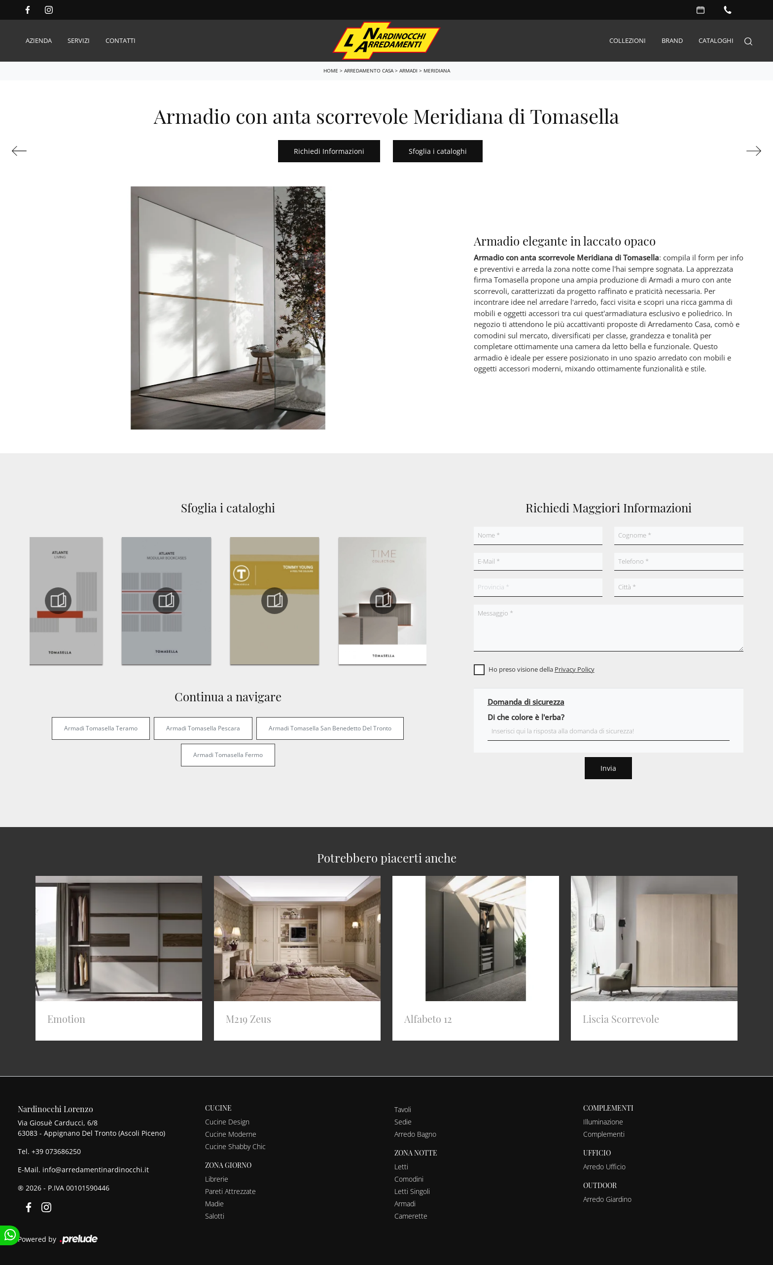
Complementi (604, 1134)
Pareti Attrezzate (230, 1191)
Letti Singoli (412, 1191)
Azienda (39, 40)
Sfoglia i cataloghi (438, 151)
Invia (608, 768)
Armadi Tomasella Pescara (203, 728)
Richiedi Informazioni (329, 151)
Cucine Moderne (230, 1134)
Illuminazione (603, 1121)
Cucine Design (227, 1121)
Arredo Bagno (415, 1134)
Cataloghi (716, 40)
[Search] (748, 41)
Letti (401, 1166)
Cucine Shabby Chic (235, 1146)
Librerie (216, 1179)
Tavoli (402, 1109)
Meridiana (436, 70)
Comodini (408, 1179)
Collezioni (627, 40)
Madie (214, 1203)
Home (330, 70)
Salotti (214, 1216)
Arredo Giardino (607, 1199)
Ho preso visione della (542, 669)
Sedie (403, 1121)
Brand (672, 40)
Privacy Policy (575, 669)
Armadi (408, 70)
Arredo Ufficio (604, 1166)
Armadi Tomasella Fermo (228, 755)
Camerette (410, 1216)
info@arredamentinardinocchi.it (95, 1169)
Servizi (79, 40)
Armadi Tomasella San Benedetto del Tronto (330, 728)
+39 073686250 (56, 1151)
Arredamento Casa (368, 70)
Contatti (120, 40)
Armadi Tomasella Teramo (101, 728)
